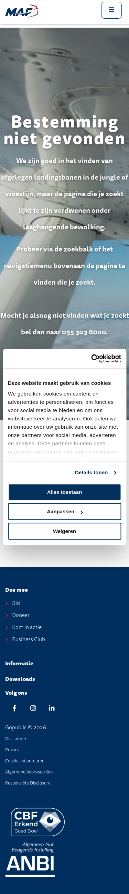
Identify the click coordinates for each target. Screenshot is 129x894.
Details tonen (91, 472)
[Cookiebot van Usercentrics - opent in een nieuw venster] (92, 358)
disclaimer (15, 738)
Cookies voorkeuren (24, 761)
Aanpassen (65, 511)
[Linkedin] (52, 708)
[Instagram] (33, 708)
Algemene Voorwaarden (29, 772)
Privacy (12, 749)
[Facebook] (14, 708)
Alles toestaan (64, 492)
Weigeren (64, 531)
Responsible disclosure (28, 783)
